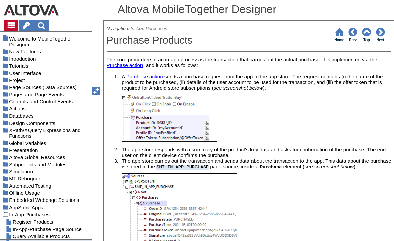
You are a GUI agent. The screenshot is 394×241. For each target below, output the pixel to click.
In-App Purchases (149, 28)
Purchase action (125, 65)
